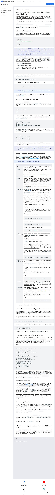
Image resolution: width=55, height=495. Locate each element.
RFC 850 (41, 291)
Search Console (50, 4)
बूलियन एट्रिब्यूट (35, 340)
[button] (6, 8)
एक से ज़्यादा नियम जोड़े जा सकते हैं (34, 158)
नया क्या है (31, 1)
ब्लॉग (27, 1)
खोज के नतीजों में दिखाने (29, 384)
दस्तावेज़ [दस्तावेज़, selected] (18, 1)
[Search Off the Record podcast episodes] (44, 490)
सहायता (24, 1)
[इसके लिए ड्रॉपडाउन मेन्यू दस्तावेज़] (21, 1)
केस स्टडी (40, 1)
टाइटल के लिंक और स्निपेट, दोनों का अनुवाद (40, 282)
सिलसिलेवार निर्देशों (36, 172)
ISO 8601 (45, 291)
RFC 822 (38, 291)
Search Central (8, 1)
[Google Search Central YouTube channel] (44, 483)
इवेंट (36, 1)
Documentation (4, 4)
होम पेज (17, 9)
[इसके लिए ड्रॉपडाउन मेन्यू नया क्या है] (33, 1)
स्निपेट (22, 157)
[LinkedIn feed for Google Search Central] (24, 483)
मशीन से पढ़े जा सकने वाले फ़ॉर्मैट (23, 156)
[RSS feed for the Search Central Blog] (24, 490)
